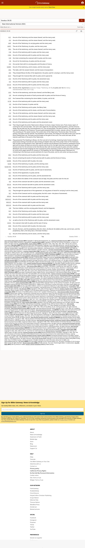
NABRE (9, 161)
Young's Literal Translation (33, 344)
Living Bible (72, 286)
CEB (10, 58)
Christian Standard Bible (66, 246)
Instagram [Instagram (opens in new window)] (33, 520)
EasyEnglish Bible (60, 257)
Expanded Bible (47, 264)
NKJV (9, 187)
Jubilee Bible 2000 (21, 280)
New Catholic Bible (27, 302)
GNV (9, 92)
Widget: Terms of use (36, 480)
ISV (10, 107)
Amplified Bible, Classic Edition (28, 243)
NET (10, 176)
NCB (9, 170)
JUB (10, 110)
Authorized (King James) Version (22, 281)
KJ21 (9, 37)
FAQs (31, 457)
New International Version (18, 308)
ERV (10, 73)
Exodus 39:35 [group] (5, 31)
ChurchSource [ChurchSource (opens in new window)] (34, 493)
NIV (10, 182)
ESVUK (9, 85)
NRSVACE (8, 199)
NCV (9, 173)
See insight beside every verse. (42, 7)
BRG (9, 49)
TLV (10, 220)
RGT (10, 211)
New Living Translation (58, 314)
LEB (10, 122)
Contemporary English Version (44, 253)
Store (31, 441)
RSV (10, 214)
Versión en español (36, 538)
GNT (9, 98)
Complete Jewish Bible (70, 251)
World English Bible (28, 343)
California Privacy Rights (38, 471)
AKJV (9, 116)
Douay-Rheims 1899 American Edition (33, 255)
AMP (9, 43)
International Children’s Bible (68, 275)
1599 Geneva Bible (32, 266)
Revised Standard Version (30, 332)
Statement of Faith (36, 437)
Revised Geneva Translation (54, 331)
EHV (10, 79)
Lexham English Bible (10, 286)
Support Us (33, 448)
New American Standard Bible (67, 298)
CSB (10, 52)
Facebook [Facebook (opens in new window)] (33, 518)
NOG (9, 158)
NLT (10, 193)
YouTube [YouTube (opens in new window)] (32, 529)
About (32, 432)
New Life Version (15, 314)
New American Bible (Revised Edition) (68, 292)
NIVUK (9, 184)
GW (10, 95)
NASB (9, 164)
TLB (10, 125)
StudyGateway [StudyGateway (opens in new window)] (34, 491)
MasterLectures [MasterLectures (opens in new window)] (35, 509)
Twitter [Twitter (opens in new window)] (32, 527)
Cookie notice (34, 475)
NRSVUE (8, 205)
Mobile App (33, 439)
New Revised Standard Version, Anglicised (43, 317)
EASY (9, 76)
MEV (9, 155)
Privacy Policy (63, 420)
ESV (10, 82)
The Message (23, 289)
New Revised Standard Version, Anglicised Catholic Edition (53, 320)
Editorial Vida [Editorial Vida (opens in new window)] (34, 500)
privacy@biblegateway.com (8, 421)
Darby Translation (50, 254)
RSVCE (9, 217)
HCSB (9, 101)
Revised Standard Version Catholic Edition (34, 335)
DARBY (9, 67)
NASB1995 (8, 167)
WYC (9, 229)
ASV (10, 40)
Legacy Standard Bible (22, 283)
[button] (82, 3)
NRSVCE (8, 202)
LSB (10, 119)
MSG (9, 140)
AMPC (9, 46)
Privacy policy (34, 468)
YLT (10, 234)
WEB (9, 226)
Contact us (33, 466)
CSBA (9, 55)
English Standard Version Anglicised (37, 263)
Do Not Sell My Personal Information (42, 473)
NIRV (9, 179)
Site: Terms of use (35, 478)
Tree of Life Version (37, 338)
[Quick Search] (39, 20)
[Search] (82, 20)
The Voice (21, 341)
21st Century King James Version (13, 240)
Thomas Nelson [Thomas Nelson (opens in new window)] (35, 502)
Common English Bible (29, 251)
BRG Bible (14, 245)
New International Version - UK (45, 310)
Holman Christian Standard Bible (60, 273)
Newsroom (33, 446)
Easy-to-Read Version (19, 257)
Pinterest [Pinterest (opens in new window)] (33, 522)
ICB (10, 104)
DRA (9, 70)
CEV (10, 64)
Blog (31, 444)
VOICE (9, 223)
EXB (10, 88)
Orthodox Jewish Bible (67, 329)
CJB (10, 61)
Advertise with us (35, 464)
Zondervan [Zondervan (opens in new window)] (33, 507)
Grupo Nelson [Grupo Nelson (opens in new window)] (34, 498)
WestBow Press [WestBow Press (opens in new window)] (35, 505)
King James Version (68, 280)
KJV (10, 113)
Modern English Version (67, 289)
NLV (10, 190)
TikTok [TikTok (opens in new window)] (32, 525)
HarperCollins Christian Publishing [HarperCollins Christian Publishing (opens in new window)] (40, 495)
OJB (10, 208)
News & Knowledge (36, 435)
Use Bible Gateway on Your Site (39, 461)
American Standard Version (59, 240)
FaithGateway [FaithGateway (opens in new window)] (34, 488)
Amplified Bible (36, 242)
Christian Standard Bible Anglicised (58, 249)
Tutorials (32, 459)
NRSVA (9, 196)
